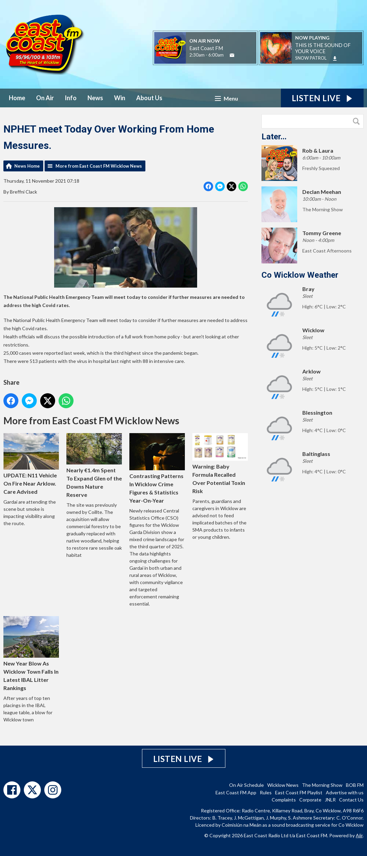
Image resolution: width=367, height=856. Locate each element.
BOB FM (355, 785)
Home (17, 98)
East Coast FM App (236, 792)
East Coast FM (206, 48)
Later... (274, 136)
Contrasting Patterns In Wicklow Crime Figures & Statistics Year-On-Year (157, 468)
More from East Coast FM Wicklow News (98, 166)
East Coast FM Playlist (298, 792)
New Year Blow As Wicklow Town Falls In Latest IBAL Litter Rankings (31, 653)
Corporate (310, 799)
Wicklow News (283, 785)
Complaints (284, 799)
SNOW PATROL (310, 58)
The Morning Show (322, 785)
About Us (149, 98)
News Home (27, 166)
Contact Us (351, 799)
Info (71, 98)
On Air (45, 98)
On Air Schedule (246, 785)
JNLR (330, 799)
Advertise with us (345, 792)
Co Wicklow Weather (299, 275)
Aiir (359, 835)
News (95, 98)
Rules (266, 792)
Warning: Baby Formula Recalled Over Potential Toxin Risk (220, 463)
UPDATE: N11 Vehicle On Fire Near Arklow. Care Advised (31, 464)
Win (119, 98)
